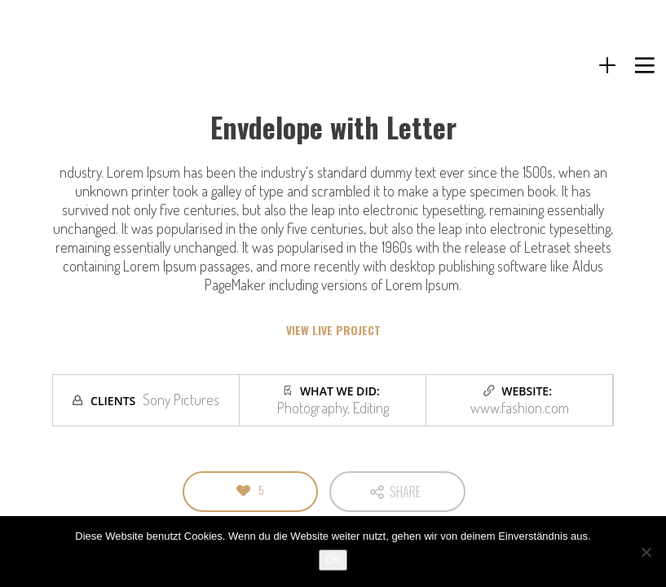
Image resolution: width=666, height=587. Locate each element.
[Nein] (645, 552)
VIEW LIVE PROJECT (333, 330)
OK (333, 560)
